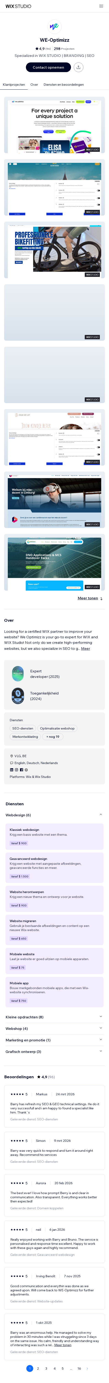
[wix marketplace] (18, 6)
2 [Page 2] (38, 1368)
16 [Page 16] (79, 1368)
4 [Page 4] (55, 1368)
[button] (54, 125)
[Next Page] (87, 1368)
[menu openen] (101, 6)
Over (34, 84)
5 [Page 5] (63, 1368)
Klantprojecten (14, 84)
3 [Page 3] (46, 1368)
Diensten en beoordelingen (64, 84)
